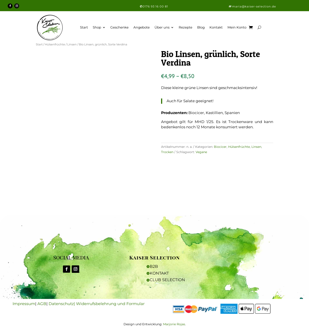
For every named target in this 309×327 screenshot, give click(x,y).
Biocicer (220, 147)
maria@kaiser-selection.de (254, 6)
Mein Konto (236, 27)
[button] (230, 6)
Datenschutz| (62, 303)
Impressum (24, 303)
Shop (97, 27)
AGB (41, 303)
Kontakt (216, 27)
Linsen (72, 44)
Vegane (201, 152)
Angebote (141, 27)
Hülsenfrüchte (55, 44)
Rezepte (185, 27)
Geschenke (119, 27)
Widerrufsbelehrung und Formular (110, 303)
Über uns (161, 27)
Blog (201, 27)
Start (84, 27)
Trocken (167, 152)
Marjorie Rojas (174, 324)
